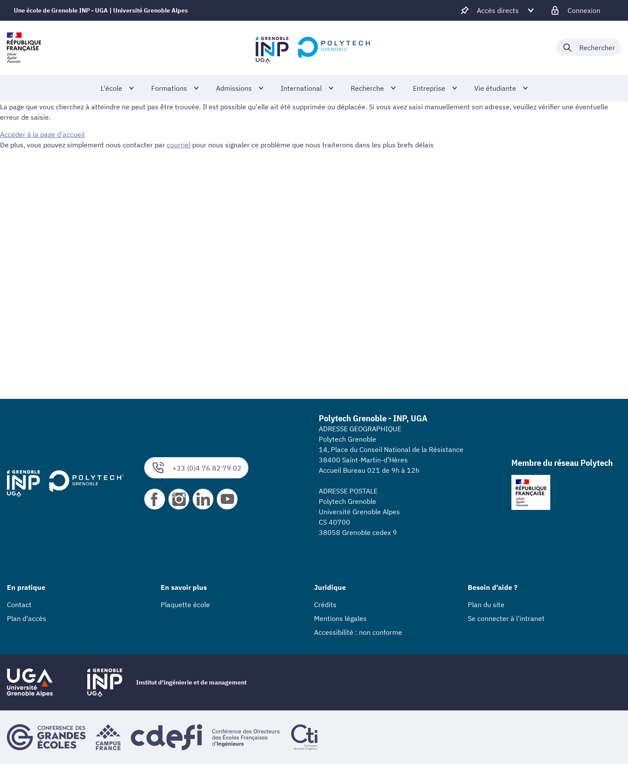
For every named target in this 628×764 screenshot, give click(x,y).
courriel (178, 144)
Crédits (325, 604)
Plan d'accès (26, 618)
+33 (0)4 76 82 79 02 (196, 468)
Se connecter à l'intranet (506, 618)
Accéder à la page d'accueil (42, 134)
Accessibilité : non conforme (358, 632)
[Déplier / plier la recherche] (588, 47)
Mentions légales (340, 618)
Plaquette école (185, 604)
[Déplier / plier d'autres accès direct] (498, 10)
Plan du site (486, 604)
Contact (19, 604)
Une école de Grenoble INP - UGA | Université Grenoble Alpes (101, 10)
